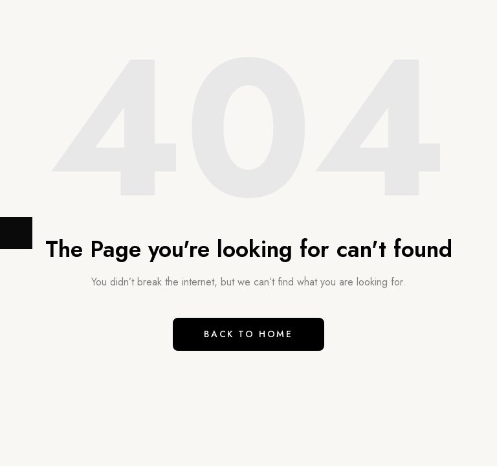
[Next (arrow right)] (16, 233)
